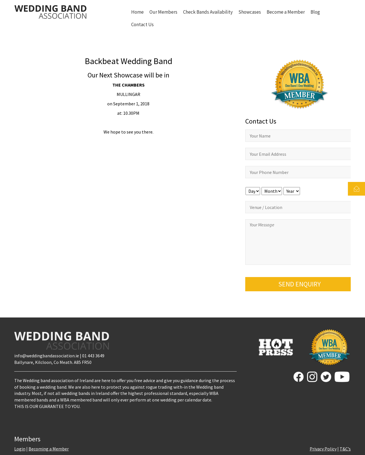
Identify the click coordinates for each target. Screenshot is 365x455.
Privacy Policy (323, 449)
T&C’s (345, 449)
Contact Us (142, 24)
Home (137, 12)
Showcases (249, 12)
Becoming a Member (49, 449)
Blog (315, 12)
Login (19, 449)
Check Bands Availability (208, 12)
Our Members (163, 12)
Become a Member (286, 12)
